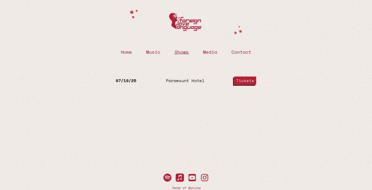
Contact (241, 52)
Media (210, 52)
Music (153, 52)
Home (126, 52)
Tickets (245, 80)
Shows (182, 52)
